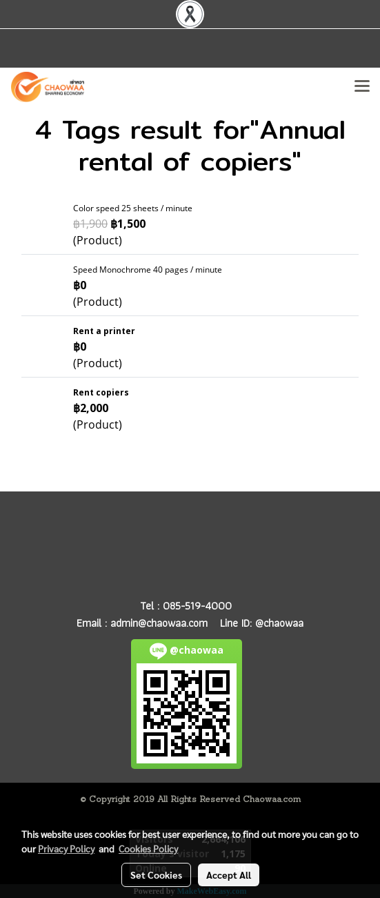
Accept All (228, 874)
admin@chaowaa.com (159, 623)
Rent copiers (101, 392)
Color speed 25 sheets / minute (132, 208)
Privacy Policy (66, 848)
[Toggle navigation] (362, 87)
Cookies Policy (148, 848)
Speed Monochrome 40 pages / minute (147, 269)
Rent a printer (104, 331)
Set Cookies (156, 874)
